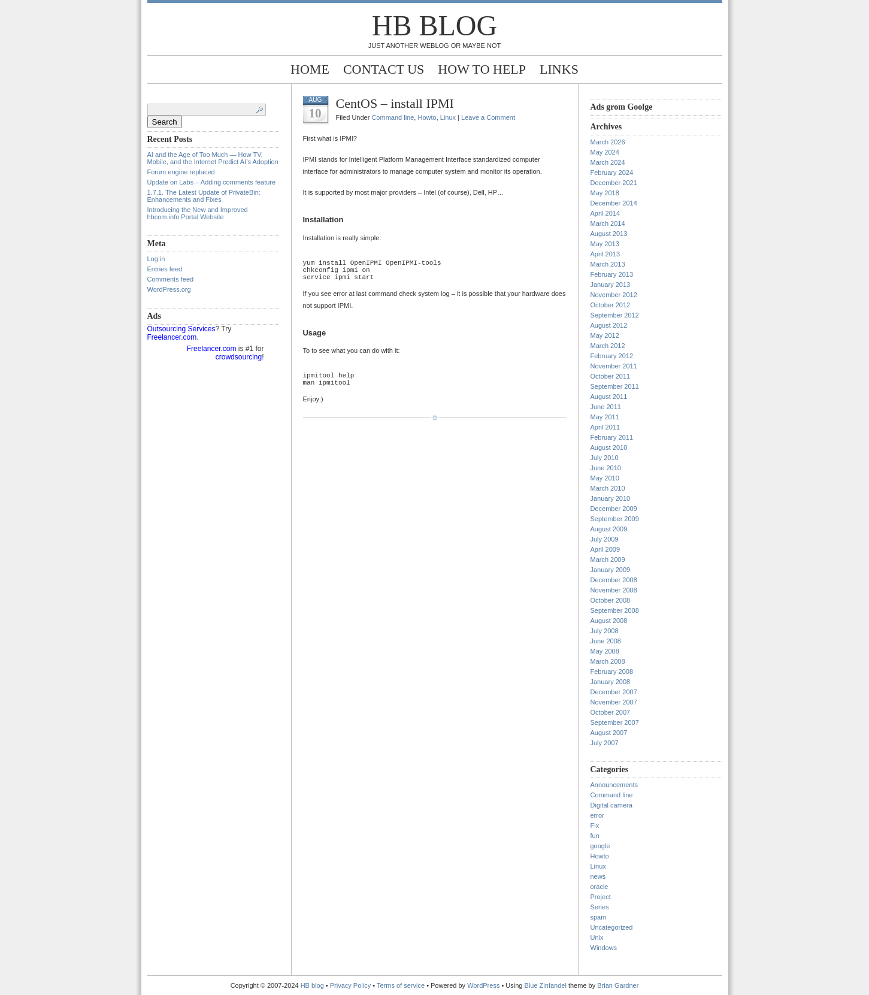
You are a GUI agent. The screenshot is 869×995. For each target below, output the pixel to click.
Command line (392, 117)
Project (601, 896)
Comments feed (170, 279)
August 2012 (609, 325)
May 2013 (605, 243)
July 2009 (605, 539)
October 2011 (611, 376)
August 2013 (609, 233)
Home (309, 69)
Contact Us (383, 69)
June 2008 (606, 641)
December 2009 (614, 508)
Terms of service (400, 985)
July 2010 (605, 457)
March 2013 (608, 264)
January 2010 (611, 498)
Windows (604, 947)
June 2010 (606, 467)
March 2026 (608, 142)
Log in (156, 258)
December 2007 (614, 691)
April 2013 (605, 254)
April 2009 (605, 549)
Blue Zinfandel (546, 985)
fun (595, 835)
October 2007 (611, 712)
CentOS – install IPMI (395, 103)
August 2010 (609, 447)
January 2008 (611, 681)
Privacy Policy (351, 985)
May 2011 (605, 417)
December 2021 (614, 182)
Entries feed (165, 269)
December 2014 (614, 203)
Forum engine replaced (181, 172)
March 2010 (608, 488)
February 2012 (612, 355)
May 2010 (605, 478)
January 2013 (611, 284)
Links (559, 69)
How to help (482, 69)
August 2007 (609, 732)
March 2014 (608, 223)
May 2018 (605, 192)
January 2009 (611, 569)
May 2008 (605, 651)
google (600, 845)
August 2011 (609, 396)
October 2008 (611, 600)
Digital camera (611, 805)
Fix (595, 825)
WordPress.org (169, 289)
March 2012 (608, 345)
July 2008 (605, 630)
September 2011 (615, 386)
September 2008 (615, 610)
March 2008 (608, 661)
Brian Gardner (617, 985)
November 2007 (614, 702)
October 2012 (611, 305)
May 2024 (605, 152)
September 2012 (615, 315)
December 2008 (614, 579)
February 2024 (612, 172)
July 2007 (605, 742)
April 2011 (605, 427)
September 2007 (615, 722)
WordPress (483, 985)
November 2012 (614, 294)
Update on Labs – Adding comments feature (211, 182)
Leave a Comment (488, 117)
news (598, 876)
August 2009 (609, 529)
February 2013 (612, 274)
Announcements (614, 784)
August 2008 (609, 620)
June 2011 (606, 406)
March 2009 (608, 559)
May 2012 (605, 335)
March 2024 (608, 162)
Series (600, 907)
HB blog (434, 25)
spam (599, 917)
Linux (448, 117)
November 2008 (614, 590)
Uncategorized (612, 927)
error (597, 815)
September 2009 (615, 518)
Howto (426, 117)
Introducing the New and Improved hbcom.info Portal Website (197, 213)
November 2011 (614, 366)
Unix (597, 937)
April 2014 (605, 213)
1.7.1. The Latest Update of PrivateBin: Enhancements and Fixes (204, 196)
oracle (599, 886)
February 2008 (612, 671)
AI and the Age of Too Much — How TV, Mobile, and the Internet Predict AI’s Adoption (212, 158)
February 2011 (612, 437)
